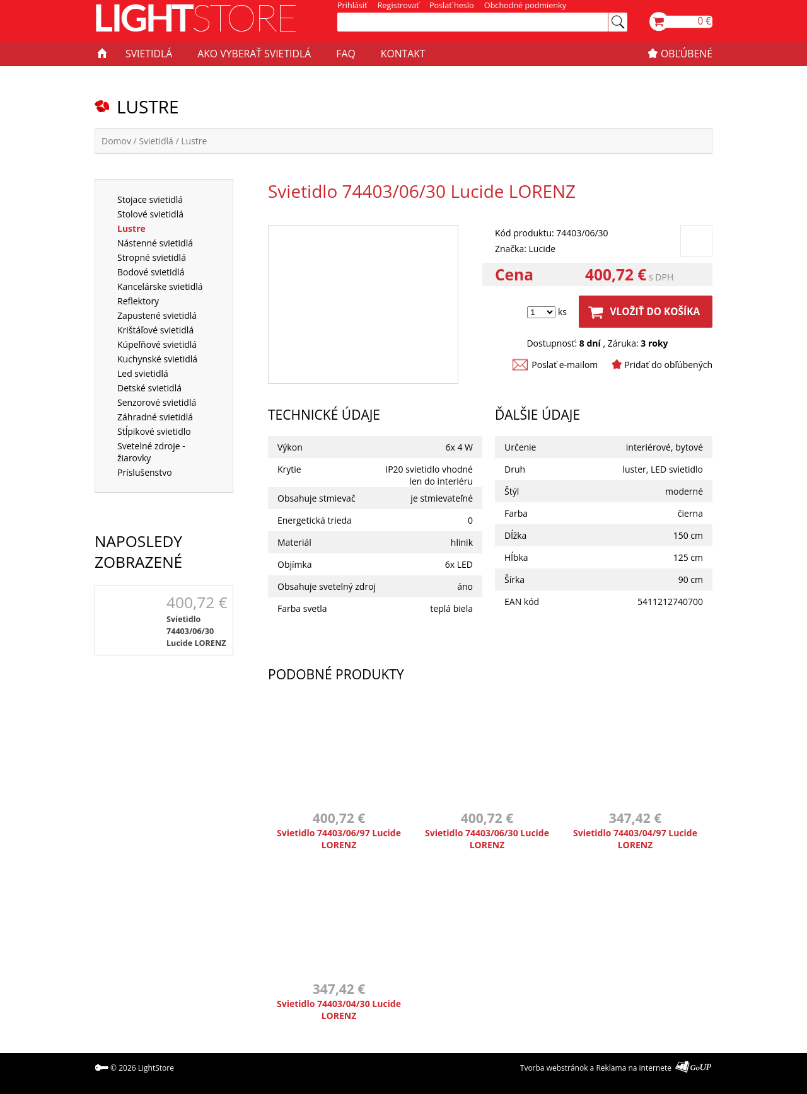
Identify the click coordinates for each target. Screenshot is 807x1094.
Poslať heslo (451, 5)
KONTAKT (403, 53)
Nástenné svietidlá (155, 243)
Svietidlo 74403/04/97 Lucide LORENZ (635, 839)
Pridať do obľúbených (668, 365)
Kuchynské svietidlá (157, 359)
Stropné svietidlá (151, 257)
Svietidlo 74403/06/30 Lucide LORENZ (196, 631)
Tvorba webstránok (554, 1067)
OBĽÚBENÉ (686, 53)
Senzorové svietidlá (156, 402)
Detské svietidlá (149, 388)
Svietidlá (156, 141)
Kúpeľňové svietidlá (157, 344)
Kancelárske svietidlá (160, 286)
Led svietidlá (142, 373)
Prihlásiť (352, 5)
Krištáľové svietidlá (155, 330)
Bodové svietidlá (150, 272)
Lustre (194, 141)
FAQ (345, 53)
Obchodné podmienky (525, 5)
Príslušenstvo (144, 472)
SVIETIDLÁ (148, 53)
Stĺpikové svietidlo (154, 431)
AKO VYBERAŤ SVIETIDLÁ (254, 53)
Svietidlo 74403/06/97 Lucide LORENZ (339, 839)
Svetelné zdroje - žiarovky (151, 452)
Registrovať (398, 5)
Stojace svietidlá (150, 199)
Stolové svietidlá (150, 214)
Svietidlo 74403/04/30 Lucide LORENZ (339, 1010)
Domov (116, 141)
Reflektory (138, 301)
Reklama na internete (633, 1067)
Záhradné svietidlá (155, 417)
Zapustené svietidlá (157, 315)
